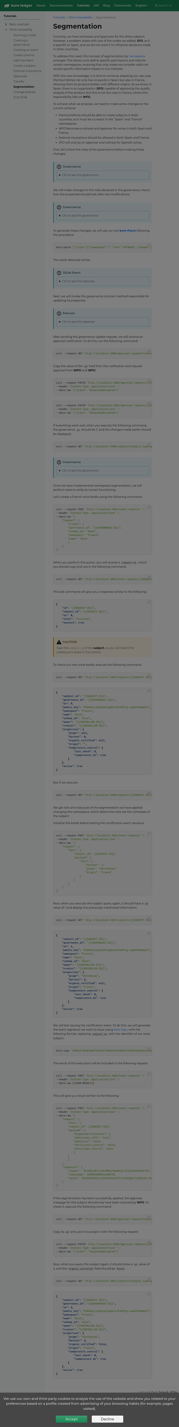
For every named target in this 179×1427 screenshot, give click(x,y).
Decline (107, 1419)
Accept (71, 1419)
